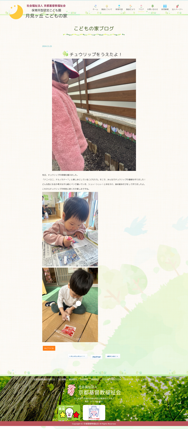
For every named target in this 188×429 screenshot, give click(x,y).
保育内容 (119, 9)
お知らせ (127, 379)
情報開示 (95, 379)
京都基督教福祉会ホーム (47, 379)
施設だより (130, 9)
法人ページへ (177, 9)
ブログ (141, 9)
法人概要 (64, 379)
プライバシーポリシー (110, 379)
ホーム (95, 9)
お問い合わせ (152, 9)
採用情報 (165, 9)
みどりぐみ (49, 348)
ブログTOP (96, 357)
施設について (106, 9)
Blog (135, 379)
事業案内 (74, 379)
